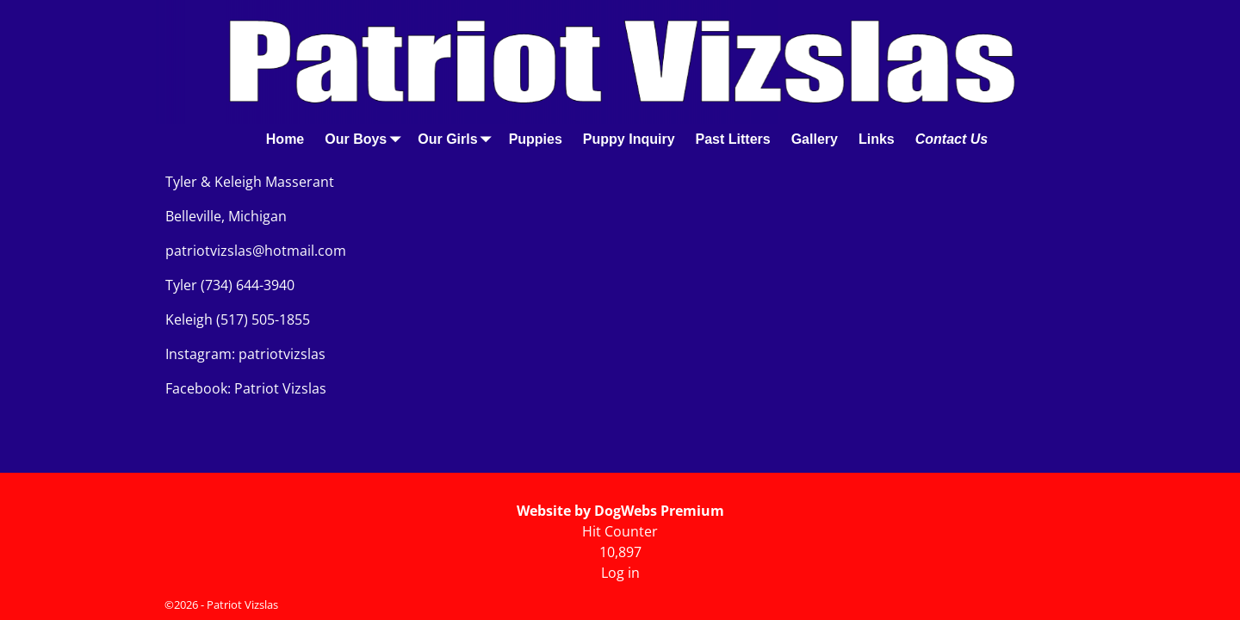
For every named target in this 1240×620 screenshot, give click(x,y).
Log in (620, 572)
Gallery (814, 139)
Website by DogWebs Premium (620, 510)
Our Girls (458, 139)
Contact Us (951, 139)
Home (285, 139)
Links (877, 139)
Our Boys (366, 139)
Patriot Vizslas (242, 604)
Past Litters (733, 139)
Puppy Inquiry (629, 139)
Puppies (535, 139)
